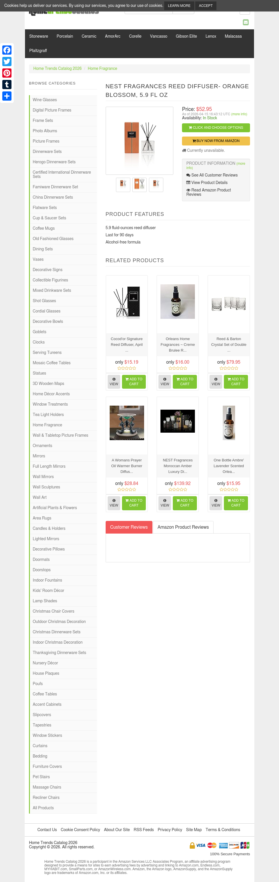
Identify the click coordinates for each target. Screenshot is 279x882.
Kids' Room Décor (48, 591)
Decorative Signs (48, 270)
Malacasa (233, 36)
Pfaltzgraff (38, 51)
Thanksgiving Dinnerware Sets (59, 653)
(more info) (239, 114)
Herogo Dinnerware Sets (54, 162)
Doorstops (42, 570)
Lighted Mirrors (46, 539)
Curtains (40, 746)
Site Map (194, 830)
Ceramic (89, 36)
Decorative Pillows (49, 549)
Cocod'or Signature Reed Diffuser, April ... (127, 344)
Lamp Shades (45, 601)
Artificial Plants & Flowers (55, 508)
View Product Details (207, 183)
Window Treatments (50, 404)
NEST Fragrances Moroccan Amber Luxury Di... (178, 466)
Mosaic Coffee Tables (52, 363)
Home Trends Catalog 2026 (57, 69)
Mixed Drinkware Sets (52, 291)
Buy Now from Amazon (216, 141)
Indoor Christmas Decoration (58, 643)
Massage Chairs (47, 787)
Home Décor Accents (51, 394)
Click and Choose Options (216, 127)
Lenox (211, 36)
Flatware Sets (45, 208)
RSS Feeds (144, 830)
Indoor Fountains (47, 580)
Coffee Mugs (44, 229)
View (114, 381)
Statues (39, 373)
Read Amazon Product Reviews (208, 192)
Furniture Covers (47, 767)
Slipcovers (42, 715)
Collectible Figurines (50, 280)
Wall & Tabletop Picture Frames (60, 436)
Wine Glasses (45, 100)
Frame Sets (43, 121)
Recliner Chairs (46, 798)
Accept (206, 5)
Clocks (39, 342)
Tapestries (42, 725)
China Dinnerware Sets (53, 197)
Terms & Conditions (223, 830)
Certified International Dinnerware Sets (62, 174)
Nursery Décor (45, 663)
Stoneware (38, 36)
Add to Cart (133, 381)
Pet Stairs (41, 777)
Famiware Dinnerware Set (55, 187)
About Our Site (117, 830)
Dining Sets (43, 249)
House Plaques (46, 674)
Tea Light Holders (48, 415)
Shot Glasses (44, 301)
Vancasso (158, 36)
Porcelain (65, 36)
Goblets (39, 332)
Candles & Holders (49, 529)
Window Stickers (47, 736)
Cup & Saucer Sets (49, 218)
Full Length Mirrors (49, 467)
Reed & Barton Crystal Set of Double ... (229, 344)
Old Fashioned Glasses (53, 239)
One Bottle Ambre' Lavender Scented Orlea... (229, 466)
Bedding (40, 756)
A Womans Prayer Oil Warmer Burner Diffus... (126, 466)
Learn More (179, 5)
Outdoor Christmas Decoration (59, 622)
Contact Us (47, 830)
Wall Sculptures (46, 487)
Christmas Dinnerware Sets (56, 632)
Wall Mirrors (43, 477)
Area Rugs (42, 518)
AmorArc (113, 36)
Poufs (38, 684)
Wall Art (39, 498)
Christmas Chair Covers (53, 611)
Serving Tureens (47, 353)
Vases (38, 260)
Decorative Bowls (48, 322)
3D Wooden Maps (48, 384)
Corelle (135, 36)
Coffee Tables (45, 694)
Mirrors (39, 456)
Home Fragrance (102, 69)
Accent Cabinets (47, 705)
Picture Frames (46, 141)
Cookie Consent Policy (80, 830)
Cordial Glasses (47, 311)
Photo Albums (45, 131)
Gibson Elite (186, 36)
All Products (43, 808)
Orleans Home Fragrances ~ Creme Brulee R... (178, 344)
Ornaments (42, 446)
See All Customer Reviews (212, 175)
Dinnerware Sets (47, 152)
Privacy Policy (170, 830)
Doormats (41, 560)
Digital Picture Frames (52, 110)
